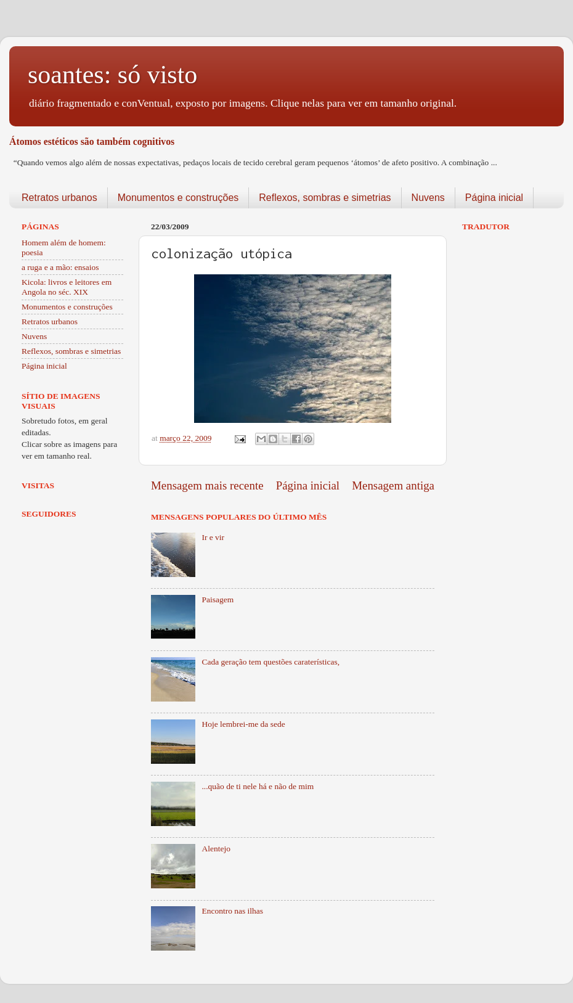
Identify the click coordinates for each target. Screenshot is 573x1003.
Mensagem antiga (393, 485)
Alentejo (215, 848)
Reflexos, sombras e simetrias (325, 197)
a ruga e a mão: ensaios (60, 267)
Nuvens (428, 197)
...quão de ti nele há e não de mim (257, 786)
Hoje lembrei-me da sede (243, 724)
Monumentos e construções (178, 197)
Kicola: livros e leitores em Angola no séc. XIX (67, 287)
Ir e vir (212, 537)
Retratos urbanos (59, 197)
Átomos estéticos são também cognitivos (91, 141)
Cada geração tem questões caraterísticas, (270, 661)
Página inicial (494, 197)
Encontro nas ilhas (232, 910)
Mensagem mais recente (207, 485)
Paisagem (217, 599)
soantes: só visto (112, 74)
